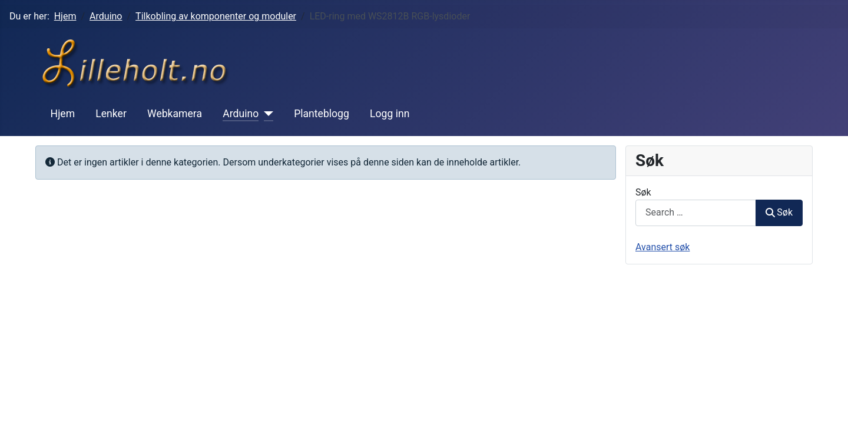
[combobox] (695, 213)
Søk (643, 192)
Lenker (111, 114)
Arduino (241, 114)
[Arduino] (266, 113)
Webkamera (174, 114)
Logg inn (389, 114)
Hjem (63, 114)
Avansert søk (662, 247)
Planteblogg (321, 114)
